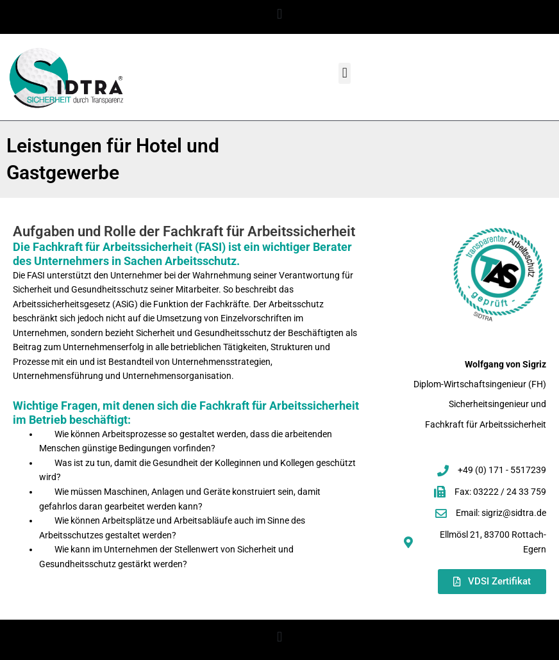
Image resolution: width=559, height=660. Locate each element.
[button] (279, 13)
